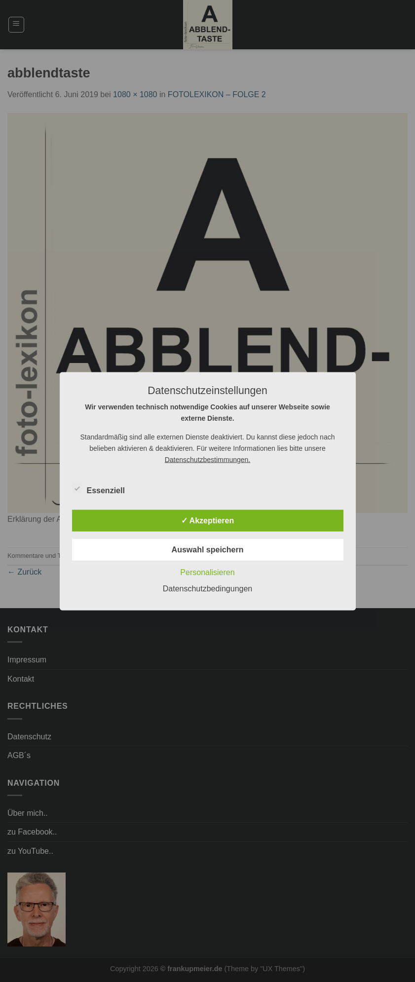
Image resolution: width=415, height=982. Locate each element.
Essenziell (98, 488)
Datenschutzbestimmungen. (208, 459)
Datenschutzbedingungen (207, 588)
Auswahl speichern (208, 549)
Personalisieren (207, 572)
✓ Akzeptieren (207, 520)
